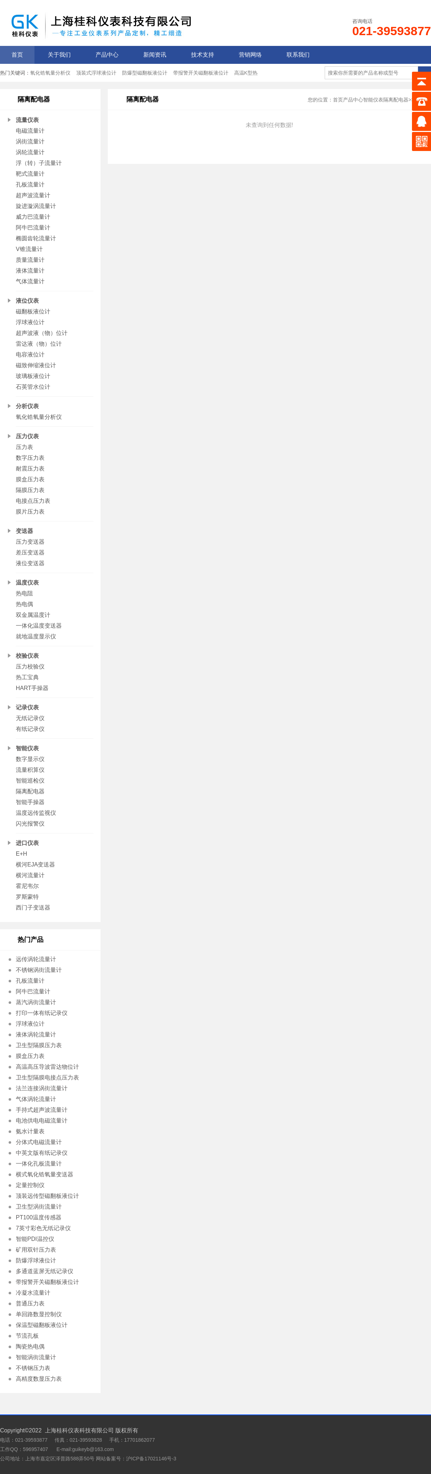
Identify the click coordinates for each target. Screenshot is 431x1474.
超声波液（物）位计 (42, 333)
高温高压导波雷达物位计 (47, 1067)
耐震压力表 (30, 469)
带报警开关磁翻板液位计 (200, 73)
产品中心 (107, 55)
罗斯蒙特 (27, 897)
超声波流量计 (33, 195)
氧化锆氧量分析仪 (50, 73)
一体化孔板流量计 (39, 1164)
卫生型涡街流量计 (39, 1207)
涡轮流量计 (30, 152)
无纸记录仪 (30, 718)
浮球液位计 (30, 322)
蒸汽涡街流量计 (36, 1002)
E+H (21, 854)
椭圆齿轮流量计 (36, 238)
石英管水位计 (33, 387)
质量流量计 (30, 260)
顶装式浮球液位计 (96, 73)
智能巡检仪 (30, 781)
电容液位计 (30, 354)
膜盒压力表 (30, 479)
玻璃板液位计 (33, 376)
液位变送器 (30, 563)
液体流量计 (30, 271)
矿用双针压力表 (36, 1250)
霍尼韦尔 (27, 886)
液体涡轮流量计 (36, 1034)
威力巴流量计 (33, 217)
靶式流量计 (30, 174)
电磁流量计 (30, 131)
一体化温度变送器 (39, 626)
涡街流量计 (30, 141)
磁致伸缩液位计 (36, 365)
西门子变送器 (33, 907)
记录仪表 (27, 707)
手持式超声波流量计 (42, 1110)
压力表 (24, 447)
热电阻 (24, 593)
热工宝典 (27, 677)
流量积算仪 (30, 770)
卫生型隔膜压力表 (39, 1045)
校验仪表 (27, 656)
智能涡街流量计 (36, 1357)
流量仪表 (27, 120)
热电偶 (24, 604)
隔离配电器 (30, 791)
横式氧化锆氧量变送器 (44, 1174)
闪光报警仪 (30, 824)
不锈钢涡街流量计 (39, 970)
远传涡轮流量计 (36, 959)
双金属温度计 (33, 615)
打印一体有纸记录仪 (42, 1013)
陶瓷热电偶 (30, 1346)
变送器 (24, 531)
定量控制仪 (30, 1185)
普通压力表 (30, 1303)
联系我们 (298, 55)
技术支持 (202, 55)
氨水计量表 (30, 1131)
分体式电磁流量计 (39, 1142)
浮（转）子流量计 (39, 163)
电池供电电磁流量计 (42, 1121)
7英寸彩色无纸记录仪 (43, 1228)
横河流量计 (30, 875)
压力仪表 (27, 436)
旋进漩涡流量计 (36, 206)
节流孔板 (27, 1336)
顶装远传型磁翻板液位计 (47, 1196)
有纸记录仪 (30, 729)
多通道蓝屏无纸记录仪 (44, 1271)
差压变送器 (30, 552)
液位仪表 (27, 301)
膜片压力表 (30, 512)
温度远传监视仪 (36, 813)
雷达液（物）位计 (39, 344)
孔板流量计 (30, 184)
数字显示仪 (30, 759)
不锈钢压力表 (33, 1368)
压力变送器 (30, 542)
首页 (17, 55)
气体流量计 (30, 281)
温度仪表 (27, 583)
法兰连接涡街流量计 (42, 1088)
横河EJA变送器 (35, 864)
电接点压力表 (33, 501)
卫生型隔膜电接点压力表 (47, 1077)
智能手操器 (30, 802)
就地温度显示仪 (36, 636)
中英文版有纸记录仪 (42, 1153)
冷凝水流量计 (33, 1293)
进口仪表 (27, 843)
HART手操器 (32, 688)
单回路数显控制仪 (39, 1314)
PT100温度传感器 (38, 1217)
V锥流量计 (29, 249)
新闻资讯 (154, 55)
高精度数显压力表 (39, 1379)
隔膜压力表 (30, 490)
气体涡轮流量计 (36, 1099)
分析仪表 (27, 406)
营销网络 (250, 55)
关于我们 (59, 55)
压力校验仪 (30, 666)
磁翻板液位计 (33, 311)
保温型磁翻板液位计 (42, 1325)
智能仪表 (27, 748)
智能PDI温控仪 (35, 1239)
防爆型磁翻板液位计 (144, 73)
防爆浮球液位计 (36, 1260)
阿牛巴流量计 (33, 228)
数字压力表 (30, 458)
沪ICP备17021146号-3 (151, 1458)
